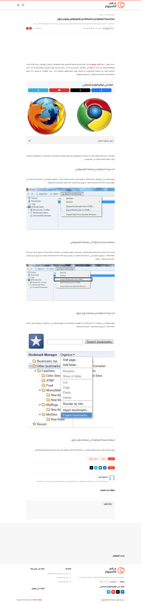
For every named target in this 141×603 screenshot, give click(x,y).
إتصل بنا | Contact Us (64, 577)
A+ (30, 28)
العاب (56, 5)
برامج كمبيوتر (97, 5)
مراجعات (38, 5)
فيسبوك (75, 5)
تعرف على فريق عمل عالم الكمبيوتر (59, 573)
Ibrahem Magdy (37, 599)
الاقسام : (121, 581)
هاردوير (31, 5)
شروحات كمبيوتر (93, 459)
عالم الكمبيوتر (105, 599)
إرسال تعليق (107, 504)
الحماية (68, 5)
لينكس (62, 5)
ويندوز (89, 5)
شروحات (100, 14)
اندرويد (50, 5)
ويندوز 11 (82, 5)
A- (27, 28)
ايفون (44, 5)
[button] (105, 468)
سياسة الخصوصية (64, 581)
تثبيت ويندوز (96, 64)
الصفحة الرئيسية (110, 14)
